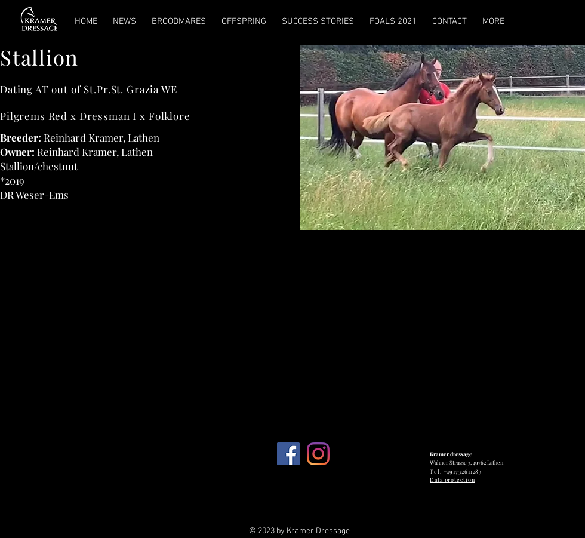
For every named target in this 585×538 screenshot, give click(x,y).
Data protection (452, 479)
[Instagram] (318, 453)
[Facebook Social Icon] (288, 453)
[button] (442, 137)
